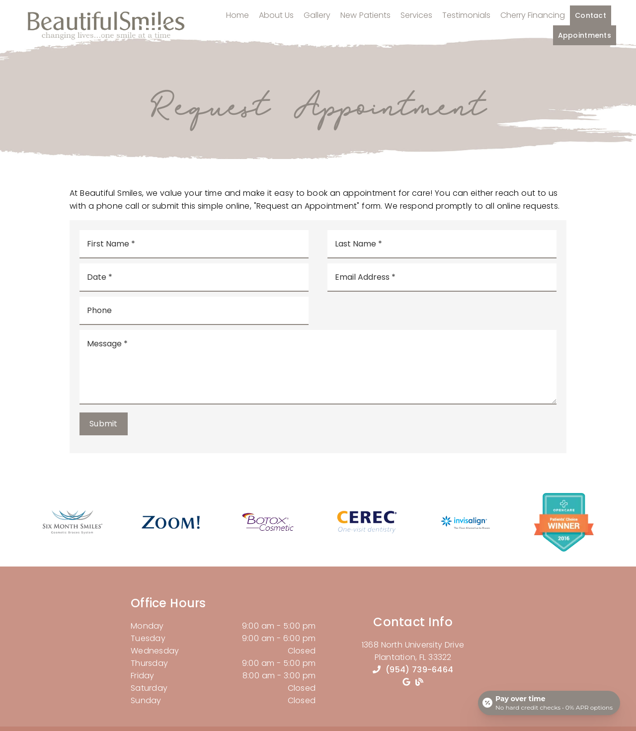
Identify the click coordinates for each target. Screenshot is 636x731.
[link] (72, 532)
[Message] (318, 367)
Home (237, 19)
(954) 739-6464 (419, 669)
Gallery (317, 19)
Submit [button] (103, 423)
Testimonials (466, 19)
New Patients (365, 19)
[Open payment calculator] (548, 702)
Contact (590, 20)
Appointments (584, 40)
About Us (276, 19)
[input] (194, 244)
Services (416, 19)
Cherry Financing (532, 19)
